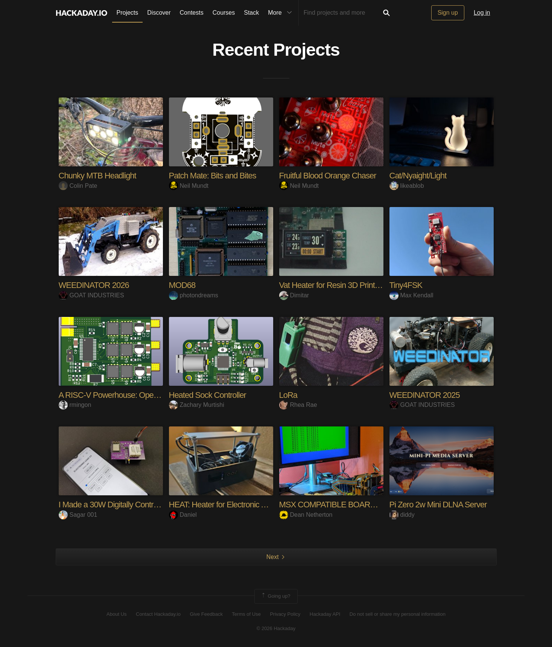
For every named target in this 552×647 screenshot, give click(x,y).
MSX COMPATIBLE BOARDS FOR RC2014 (354, 504)
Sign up (448, 12)
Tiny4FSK (406, 285)
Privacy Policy (285, 614)
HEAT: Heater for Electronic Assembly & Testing (247, 504)
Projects (127, 12)
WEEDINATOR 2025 (424, 395)
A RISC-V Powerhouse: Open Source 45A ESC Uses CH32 (158, 395)
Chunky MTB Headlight (97, 175)
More (281, 12)
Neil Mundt (188, 186)
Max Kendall (411, 295)
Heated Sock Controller (207, 395)
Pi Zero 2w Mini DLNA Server (438, 504)
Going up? (275, 596)
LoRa (288, 395)
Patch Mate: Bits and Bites (212, 175)
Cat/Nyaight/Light (418, 175)
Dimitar (294, 295)
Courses (224, 12)
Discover (158, 12)
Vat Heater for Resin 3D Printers (332, 285)
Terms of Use (246, 614)
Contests (192, 12)
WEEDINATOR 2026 (94, 285)
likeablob (406, 186)
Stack (251, 12)
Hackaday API (325, 614)
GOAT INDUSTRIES (91, 295)
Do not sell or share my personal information (398, 614)
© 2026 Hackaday (276, 628)
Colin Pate (78, 186)
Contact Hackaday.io (158, 614)
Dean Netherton (306, 515)
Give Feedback (206, 614)
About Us (116, 614)
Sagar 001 (78, 515)
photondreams (193, 295)
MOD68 (182, 285)
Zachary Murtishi (196, 405)
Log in (482, 12)
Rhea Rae (298, 405)
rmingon (75, 405)
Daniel (183, 515)
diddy (402, 515)
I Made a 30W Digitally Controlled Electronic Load (140, 504)
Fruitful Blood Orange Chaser (327, 175)
